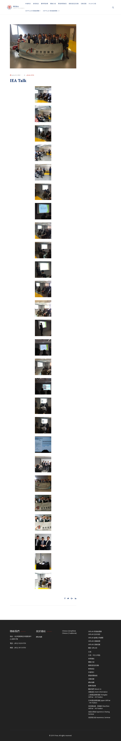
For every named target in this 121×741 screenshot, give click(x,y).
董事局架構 (44, 3)
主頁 (89, 652)
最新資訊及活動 (74, 3)
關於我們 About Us (94, 689)
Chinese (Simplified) (69, 631)
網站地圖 (39, 637)
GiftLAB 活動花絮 (94, 644)
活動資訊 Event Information (98, 692)
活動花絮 (84, 3)
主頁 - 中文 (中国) (94, 655)
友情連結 (91, 658)
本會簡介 (28, 3)
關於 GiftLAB (92, 648)
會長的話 (36, 3)
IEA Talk (18, 80)
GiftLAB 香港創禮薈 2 (51, 11)
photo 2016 (30, 75)
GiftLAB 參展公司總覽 (95, 638)
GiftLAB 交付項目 (94, 634)
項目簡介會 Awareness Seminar (99, 717)
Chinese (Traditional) (69, 633)
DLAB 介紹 (92, 3)
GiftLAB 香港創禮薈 (33, 11)
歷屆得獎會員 (62, 3)
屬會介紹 (53, 3)
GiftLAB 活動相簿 (94, 641)
